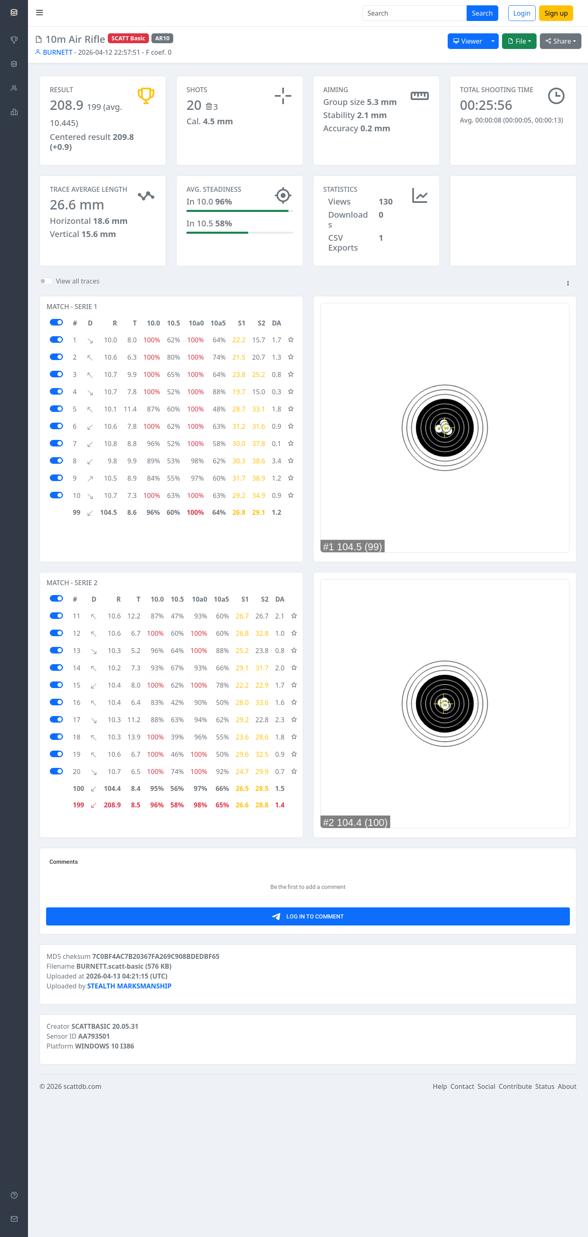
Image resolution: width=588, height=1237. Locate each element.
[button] (567, 284)
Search (482, 13)
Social (486, 1225)
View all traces (78, 281)
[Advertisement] (513, 216)
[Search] (414, 13)
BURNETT (53, 52)
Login (522, 13)
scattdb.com (82, 1225)
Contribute (515, 1225)
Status (545, 1225)
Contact (462, 1225)
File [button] (516, 41)
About (567, 1225)
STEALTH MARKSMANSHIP (129, 1125)
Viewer (467, 41)
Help (440, 1225)
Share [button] (558, 41)
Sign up (556, 13)
